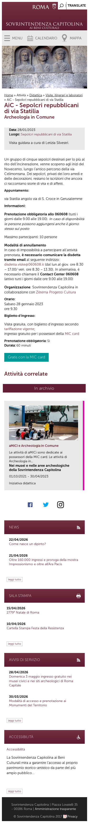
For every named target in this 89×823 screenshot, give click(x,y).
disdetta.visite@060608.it (24, 264)
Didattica (35, 95)
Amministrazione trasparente (55, 809)
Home (8, 95)
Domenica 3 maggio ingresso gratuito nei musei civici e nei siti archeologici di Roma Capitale (41, 681)
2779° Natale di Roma (23, 612)
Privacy (72, 816)
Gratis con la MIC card (26, 357)
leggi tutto (14, 579)
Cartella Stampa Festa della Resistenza (35, 628)
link (80, 485)
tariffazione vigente (19, 329)
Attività (21, 95)
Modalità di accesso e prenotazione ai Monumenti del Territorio (37, 703)
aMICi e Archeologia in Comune (34, 446)
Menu (17, 38)
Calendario (46, 38)
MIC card (72, 334)
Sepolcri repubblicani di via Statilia (46, 134)
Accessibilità (16, 749)
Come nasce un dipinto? (27, 544)
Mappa (75, 38)
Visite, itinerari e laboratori (64, 95)
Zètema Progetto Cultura (56, 292)
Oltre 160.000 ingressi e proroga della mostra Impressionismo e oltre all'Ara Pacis (43, 562)
